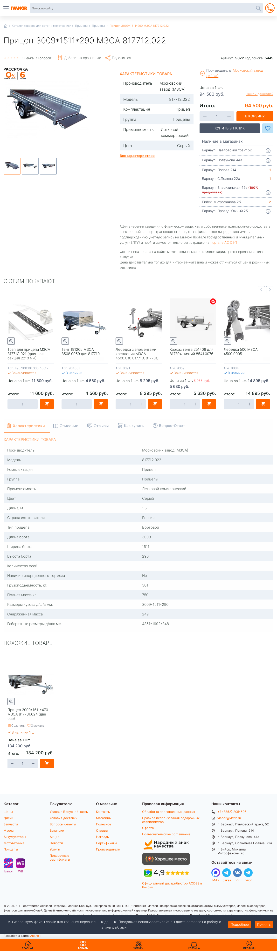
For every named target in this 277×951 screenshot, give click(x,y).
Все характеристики (137, 155)
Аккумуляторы (15, 837)
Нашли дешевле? (259, 94)
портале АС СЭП (223, 242)
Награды (103, 837)
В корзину (255, 116)
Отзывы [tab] (102, 425)
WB (20, 871)
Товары (83, 945)
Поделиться (121, 57)
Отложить (37, 725)
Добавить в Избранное (267, 128)
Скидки (213, 301)
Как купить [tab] (135, 425)
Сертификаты (106, 843)
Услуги (55, 849)
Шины (8, 812)
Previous (261, 289)
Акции (54, 837)
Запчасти (11, 824)
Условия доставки (63, 818)
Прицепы (81, 25)
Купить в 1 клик (230, 128)
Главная (6, 26)
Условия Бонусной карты (69, 812)
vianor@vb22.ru (229, 818)
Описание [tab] (70, 425)
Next (269, 289)
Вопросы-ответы (63, 824)
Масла (9, 830)
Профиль (249, 948)
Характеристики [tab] (29, 425)
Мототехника (14, 843)
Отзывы (102, 830)
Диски (8, 818)
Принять (264, 924)
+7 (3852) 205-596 (231, 812)
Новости (56, 843)
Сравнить (18, 725)
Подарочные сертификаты (60, 857)
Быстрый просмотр (11, 341)
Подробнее (240, 924)
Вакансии (57, 830)
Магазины (103, 818)
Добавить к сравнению (82, 57)
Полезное (103, 824)
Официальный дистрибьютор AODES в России (172, 885)
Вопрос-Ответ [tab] (173, 425)
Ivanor (8, 871)
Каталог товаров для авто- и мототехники (41, 25)
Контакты (103, 812)
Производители (108, 849)
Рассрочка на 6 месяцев (16, 80)
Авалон (35, 936)
